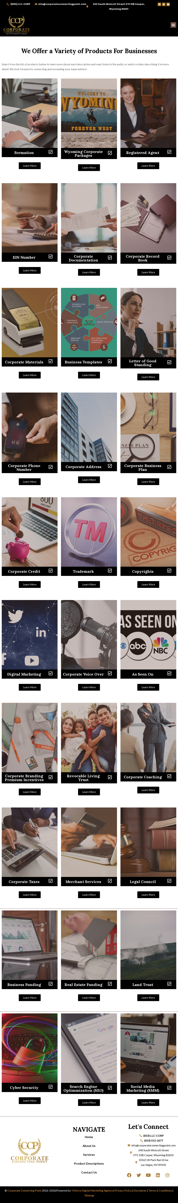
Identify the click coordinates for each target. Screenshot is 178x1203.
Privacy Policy (123, 1190)
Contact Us (89, 1172)
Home (89, 1137)
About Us (89, 1146)
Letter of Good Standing (142, 363)
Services (89, 1154)
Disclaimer (140, 1190)
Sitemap (89, 1195)
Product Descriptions (89, 1163)
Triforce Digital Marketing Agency (92, 1190)
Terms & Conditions (160, 1190)
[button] (173, 25)
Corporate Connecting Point (24, 1190)
